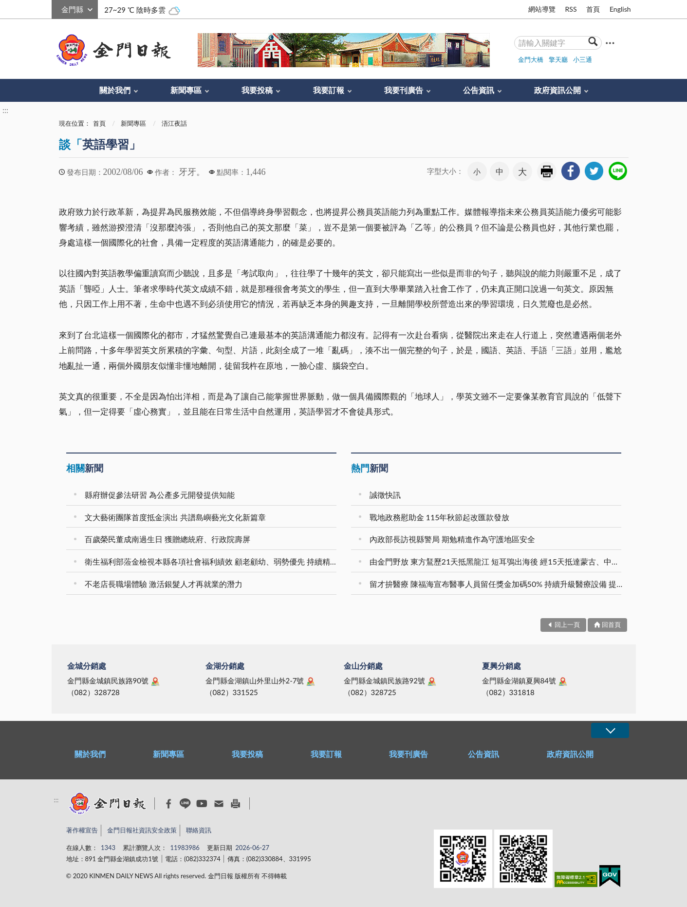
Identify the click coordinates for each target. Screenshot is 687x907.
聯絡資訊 (198, 830)
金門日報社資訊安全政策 (142, 830)
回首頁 (611, 624)
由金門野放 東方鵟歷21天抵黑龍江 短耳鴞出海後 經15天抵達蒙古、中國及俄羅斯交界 (497, 561)
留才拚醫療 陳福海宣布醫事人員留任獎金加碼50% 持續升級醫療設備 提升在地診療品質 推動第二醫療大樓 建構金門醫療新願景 (497, 583)
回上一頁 (567, 624)
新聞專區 (186, 89)
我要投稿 (257, 89)
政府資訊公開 (557, 89)
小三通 (582, 59)
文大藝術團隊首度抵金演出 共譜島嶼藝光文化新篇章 (175, 517)
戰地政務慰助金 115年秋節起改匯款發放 (440, 517)
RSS (570, 9)
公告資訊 (478, 89)
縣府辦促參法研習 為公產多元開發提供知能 (160, 494)
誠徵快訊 (385, 494)
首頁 (593, 9)
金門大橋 (530, 59)
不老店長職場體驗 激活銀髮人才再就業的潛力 (163, 583)
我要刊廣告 (403, 89)
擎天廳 (558, 59)
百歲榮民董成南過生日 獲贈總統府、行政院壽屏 (167, 539)
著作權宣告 (82, 830)
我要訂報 (328, 89)
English (620, 9)
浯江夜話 (174, 123)
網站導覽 (542, 9)
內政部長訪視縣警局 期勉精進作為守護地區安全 (452, 539)
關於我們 (114, 89)
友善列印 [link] (547, 171)
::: (57, 8)
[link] (570, 171)
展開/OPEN (610, 730)
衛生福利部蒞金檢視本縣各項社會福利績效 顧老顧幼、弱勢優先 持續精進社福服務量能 (212, 561)
